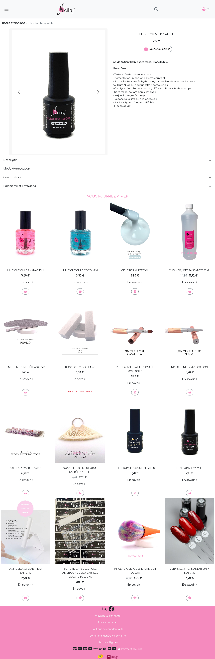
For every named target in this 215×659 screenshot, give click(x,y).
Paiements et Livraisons (19, 186)
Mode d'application (16, 168)
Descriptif (10, 160)
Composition (12, 177)
